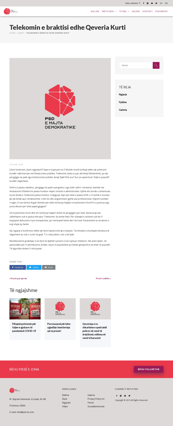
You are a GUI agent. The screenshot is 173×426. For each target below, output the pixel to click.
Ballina (95, 11)
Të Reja (122, 11)
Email (49, 267)
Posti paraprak (19, 278)
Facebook (143, 3)
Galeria (136, 11)
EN (166, 3)
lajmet (20, 32)
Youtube (152, 3)
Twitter (156, 3)
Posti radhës (102, 278)
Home (12, 32)
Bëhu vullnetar (132, 3)
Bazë (64, 398)
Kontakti (147, 11)
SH (161, 3)
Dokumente (161, 11)
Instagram (147, 3)
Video (65, 406)
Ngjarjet (66, 402)
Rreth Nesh (108, 11)
